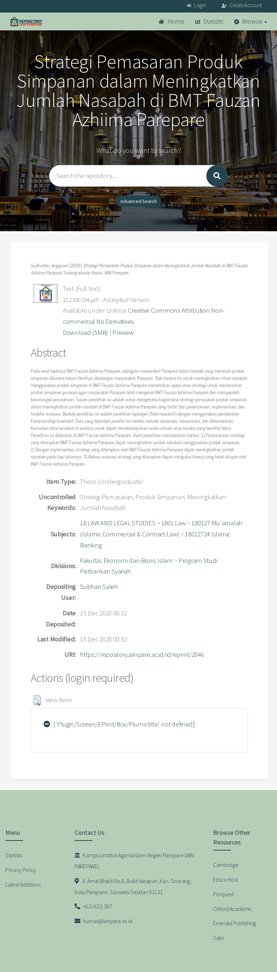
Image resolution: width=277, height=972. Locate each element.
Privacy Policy (20, 869)
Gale (218, 937)
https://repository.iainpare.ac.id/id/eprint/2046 (142, 654)
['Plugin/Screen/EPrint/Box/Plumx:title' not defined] (119, 724)
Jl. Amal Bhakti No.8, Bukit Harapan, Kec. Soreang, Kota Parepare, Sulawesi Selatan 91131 (133, 886)
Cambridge (225, 864)
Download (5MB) (85, 332)
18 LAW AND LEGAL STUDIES (117, 523)
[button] (37, 700)
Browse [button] (250, 21)
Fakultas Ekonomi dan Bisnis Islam (126, 560)
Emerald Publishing (234, 923)
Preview (123, 332)
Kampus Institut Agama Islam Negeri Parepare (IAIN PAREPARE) (134, 861)
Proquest (223, 894)
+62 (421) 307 (93, 906)
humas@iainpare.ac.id (103, 920)
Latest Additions (23, 884)
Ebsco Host (225, 879)
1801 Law (173, 523)
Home (171, 21)
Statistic (209, 21)
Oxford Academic (232, 908)
